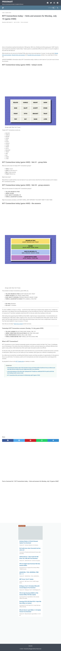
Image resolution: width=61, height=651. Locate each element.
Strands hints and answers (18, 55)
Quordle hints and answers (34, 55)
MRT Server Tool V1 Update (26, 579)
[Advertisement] (30, 35)
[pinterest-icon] (57, 2)
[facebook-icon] (47, 2)
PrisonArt (7, 1)
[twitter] (19, 440)
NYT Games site (20, 361)
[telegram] (53, 440)
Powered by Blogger (28, 648)
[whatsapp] (41, 440)
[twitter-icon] (50, 2)
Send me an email (18, 324)
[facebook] (7, 440)
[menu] (3, 7)
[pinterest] (30, 440)
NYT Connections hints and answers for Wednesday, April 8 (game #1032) (23, 375)
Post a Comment (24, 22)
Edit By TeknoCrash (37, 648)
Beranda (30, 645)
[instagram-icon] (54, 2)
